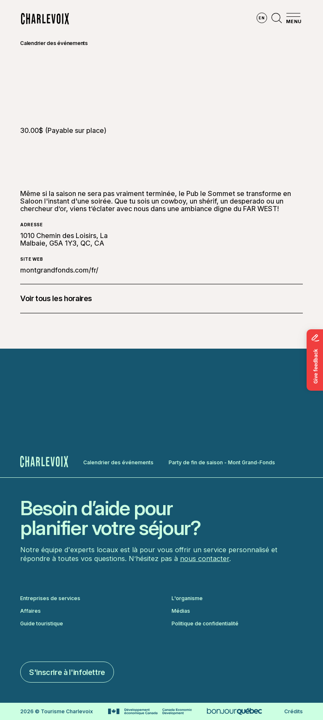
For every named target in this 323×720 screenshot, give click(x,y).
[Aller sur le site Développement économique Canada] (150, 711)
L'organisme (187, 598)
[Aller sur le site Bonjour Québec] (234, 711)
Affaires (30, 611)
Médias (181, 611)
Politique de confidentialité (205, 623)
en (262, 18)
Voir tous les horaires (56, 298)
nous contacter (204, 558)
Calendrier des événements (54, 43)
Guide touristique (41, 623)
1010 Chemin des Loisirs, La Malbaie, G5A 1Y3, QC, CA (64, 239)
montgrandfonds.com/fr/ (59, 270)
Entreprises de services (50, 598)
